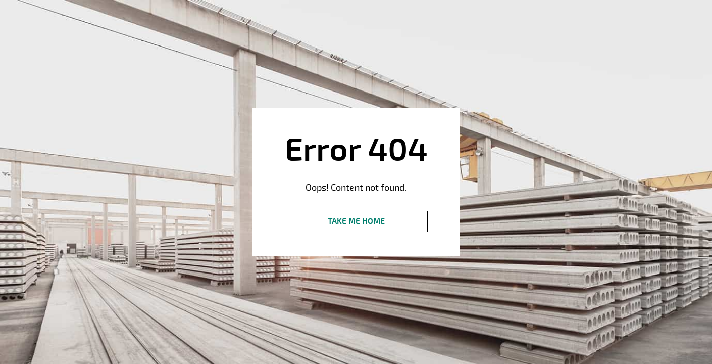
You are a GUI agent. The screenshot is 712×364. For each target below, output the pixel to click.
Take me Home (356, 221)
